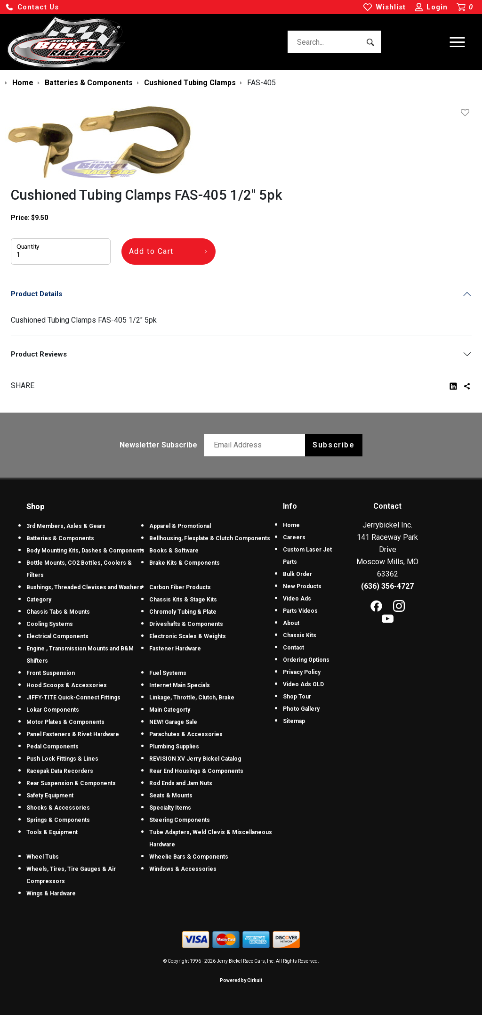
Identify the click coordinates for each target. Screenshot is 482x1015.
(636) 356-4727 (387, 586)
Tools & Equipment (52, 832)
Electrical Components (57, 636)
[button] (32, 7)
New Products (302, 586)
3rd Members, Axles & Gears (65, 526)
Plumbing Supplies (174, 746)
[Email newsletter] (257, 445)
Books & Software (174, 550)
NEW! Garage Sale (173, 722)
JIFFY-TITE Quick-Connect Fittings (73, 697)
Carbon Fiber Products (180, 587)
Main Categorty (169, 709)
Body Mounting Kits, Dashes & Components (85, 550)
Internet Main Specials (179, 685)
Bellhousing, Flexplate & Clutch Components (209, 538)
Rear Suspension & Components (71, 783)
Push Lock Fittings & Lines (62, 758)
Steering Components (179, 820)
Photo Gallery (301, 709)
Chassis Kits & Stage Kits (183, 599)
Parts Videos (300, 611)
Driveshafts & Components (186, 624)
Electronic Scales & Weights (187, 636)
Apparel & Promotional (180, 526)
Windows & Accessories (183, 869)
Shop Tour (297, 696)
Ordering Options (306, 660)
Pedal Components (52, 746)
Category (38, 599)
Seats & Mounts (171, 795)
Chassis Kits (299, 635)
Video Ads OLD (303, 684)
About (291, 623)
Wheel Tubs (42, 856)
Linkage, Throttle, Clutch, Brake (191, 697)
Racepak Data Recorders (59, 771)
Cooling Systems (49, 624)
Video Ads (297, 598)
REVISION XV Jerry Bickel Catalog (195, 758)
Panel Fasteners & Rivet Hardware (72, 734)
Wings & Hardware (51, 893)
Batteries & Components (60, 538)
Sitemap (294, 721)
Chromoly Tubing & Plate (183, 612)
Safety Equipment (49, 795)
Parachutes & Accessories (186, 734)
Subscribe (333, 444)
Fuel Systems (167, 673)
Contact (293, 647)
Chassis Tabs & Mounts (58, 612)
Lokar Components (52, 709)
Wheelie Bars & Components (188, 856)
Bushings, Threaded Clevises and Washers (84, 587)
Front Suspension (50, 673)
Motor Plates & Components (65, 722)
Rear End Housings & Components (196, 771)
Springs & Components (58, 820)
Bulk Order (297, 574)
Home (291, 525)
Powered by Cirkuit (241, 980)
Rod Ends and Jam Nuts (180, 783)
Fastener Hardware (175, 648)
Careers (294, 537)
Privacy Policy (302, 672)
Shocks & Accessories (58, 807)
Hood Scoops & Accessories (66, 685)
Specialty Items (170, 807)
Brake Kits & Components (184, 563)
